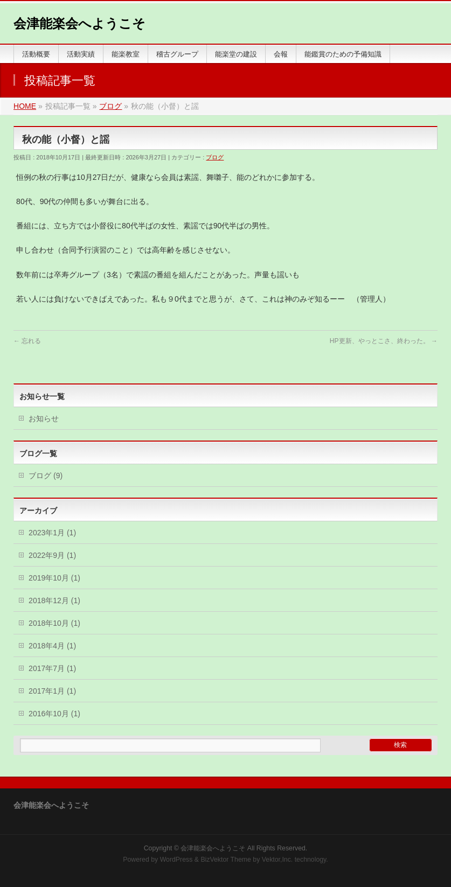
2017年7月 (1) (52, 668)
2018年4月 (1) (52, 645)
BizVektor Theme (225, 859)
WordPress (176, 859)
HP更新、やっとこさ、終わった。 (384, 341)
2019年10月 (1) (54, 578)
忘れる (27, 341)
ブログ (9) (46, 475)
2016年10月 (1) (54, 713)
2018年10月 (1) (54, 623)
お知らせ (44, 418)
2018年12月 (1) (54, 600)
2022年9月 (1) (52, 555)
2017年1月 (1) (52, 691)
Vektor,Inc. (277, 859)
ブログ (215, 157)
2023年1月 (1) (52, 532)
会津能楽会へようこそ (79, 23)
